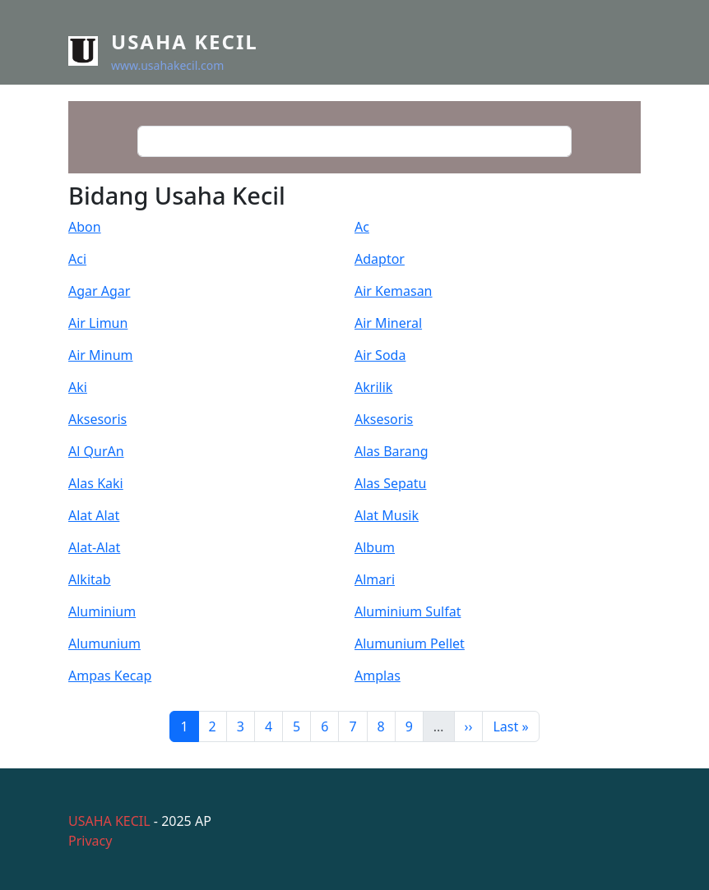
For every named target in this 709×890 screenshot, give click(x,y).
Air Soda (379, 355)
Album (374, 547)
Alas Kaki (95, 483)
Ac (361, 227)
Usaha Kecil (184, 41)
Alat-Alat (94, 547)
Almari (374, 579)
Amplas (377, 675)
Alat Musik (386, 515)
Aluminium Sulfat (407, 611)
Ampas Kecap (109, 675)
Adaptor (379, 259)
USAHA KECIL (109, 821)
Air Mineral (388, 323)
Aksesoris (97, 419)
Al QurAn (96, 451)
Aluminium (102, 611)
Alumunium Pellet (409, 643)
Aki (77, 387)
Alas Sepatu (390, 483)
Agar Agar (99, 291)
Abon (84, 227)
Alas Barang (391, 451)
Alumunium (104, 643)
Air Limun (97, 323)
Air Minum (100, 355)
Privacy (90, 841)
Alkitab (89, 579)
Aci (77, 259)
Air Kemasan (393, 291)
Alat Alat (93, 515)
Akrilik (373, 387)
